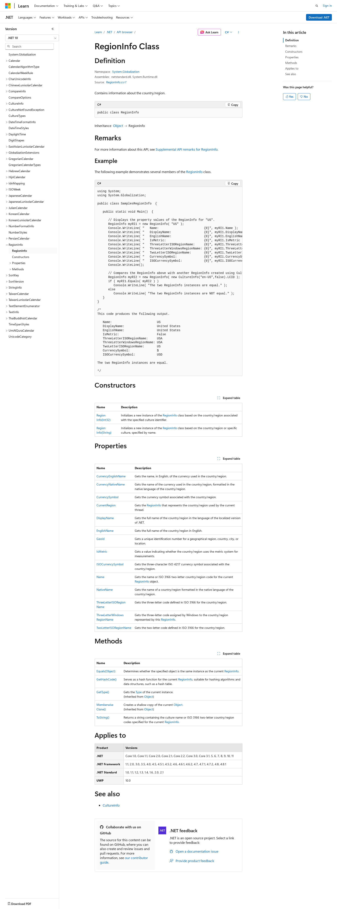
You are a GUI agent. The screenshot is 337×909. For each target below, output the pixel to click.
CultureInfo (111, 805)
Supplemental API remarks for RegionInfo (187, 149)
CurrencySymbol (107, 497)
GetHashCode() (106, 679)
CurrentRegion (106, 505)
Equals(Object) (106, 671)
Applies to (291, 68)
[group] (168, 281)
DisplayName (105, 518)
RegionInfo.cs (115, 82)
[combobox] (32, 37)
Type (139, 692)
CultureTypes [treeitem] (17, 116)
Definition (292, 40)
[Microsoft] (8, 6)
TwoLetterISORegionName (114, 628)
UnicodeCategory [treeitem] (20, 336)
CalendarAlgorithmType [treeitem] (24, 67)
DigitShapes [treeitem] (16, 140)
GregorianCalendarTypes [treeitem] (25, 165)
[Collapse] (52, 29)
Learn (98, 32)
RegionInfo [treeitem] (19, 251)
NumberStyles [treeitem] (18, 232)
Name (100, 577)
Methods (291, 63)
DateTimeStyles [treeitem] (19, 128)
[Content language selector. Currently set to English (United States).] (24, 902)
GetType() (103, 692)
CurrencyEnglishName (111, 476)
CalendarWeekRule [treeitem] (21, 73)
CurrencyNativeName (111, 484)
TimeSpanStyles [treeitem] (19, 324)
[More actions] (238, 32)
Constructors (293, 51)
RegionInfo (194, 171)
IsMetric (102, 551)
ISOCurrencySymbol (110, 564)
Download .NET (319, 17)
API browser (125, 32)
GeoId (100, 539)
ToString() (103, 717)
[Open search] (316, 6)
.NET (109, 32)
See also (290, 74)
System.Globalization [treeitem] (22, 54)
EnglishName (105, 531)
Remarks (290, 46)
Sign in (327, 5)
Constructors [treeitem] (20, 257)
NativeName (105, 589)
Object (118, 125)
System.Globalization (125, 72)
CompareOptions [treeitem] (20, 97)
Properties (292, 57)
